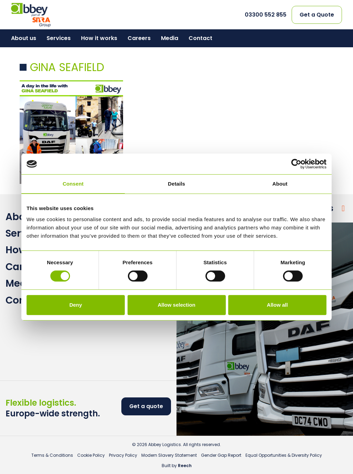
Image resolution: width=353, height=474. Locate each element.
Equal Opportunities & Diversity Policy (283, 455)
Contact (200, 38)
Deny (75, 305)
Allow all (277, 305)
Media (169, 38)
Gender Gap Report (221, 455)
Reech (185, 465)
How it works (99, 38)
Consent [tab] (73, 184)
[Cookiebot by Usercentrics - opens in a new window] (296, 164)
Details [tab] (176, 184)
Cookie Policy (91, 455)
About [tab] (280, 184)
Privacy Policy (123, 455)
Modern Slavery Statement (169, 455)
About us (23, 38)
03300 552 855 (265, 15)
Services (59, 38)
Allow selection (176, 305)
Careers (139, 38)
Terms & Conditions (52, 455)
